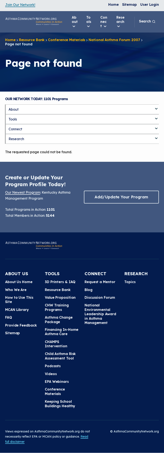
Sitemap (129, 4)
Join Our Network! (20, 5)
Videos (51, 374)
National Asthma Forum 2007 (114, 40)
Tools (88, 21)
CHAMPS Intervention (56, 344)
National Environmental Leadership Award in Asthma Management (100, 314)
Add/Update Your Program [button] (121, 197)
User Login (149, 4)
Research (120, 21)
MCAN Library (17, 309)
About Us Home (18, 282)
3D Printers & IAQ (60, 282)
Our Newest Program (22, 192)
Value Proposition (60, 297)
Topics (129, 282)
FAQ (8, 317)
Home (113, 4)
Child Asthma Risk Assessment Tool (60, 356)
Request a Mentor (100, 282)
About (75, 21)
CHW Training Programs (57, 307)
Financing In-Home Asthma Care (61, 331)
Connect (103, 21)
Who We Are (15, 290)
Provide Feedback (21, 325)
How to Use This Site (19, 299)
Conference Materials (66, 40)
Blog (88, 290)
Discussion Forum (100, 297)
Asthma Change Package (59, 319)
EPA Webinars (57, 381)
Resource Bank (32, 40)
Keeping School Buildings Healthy (60, 403)
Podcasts (53, 366)
